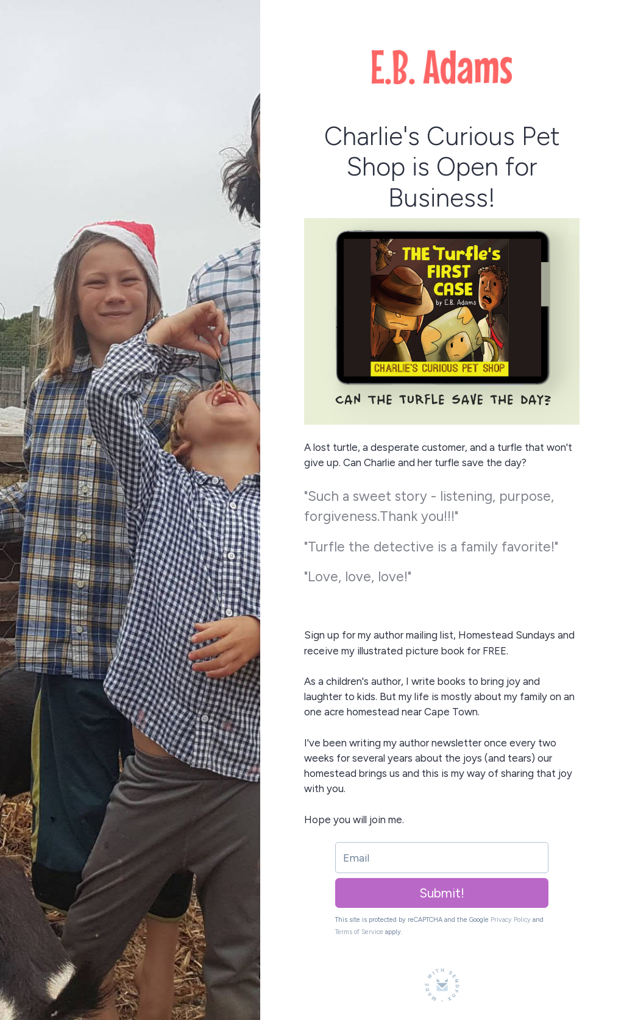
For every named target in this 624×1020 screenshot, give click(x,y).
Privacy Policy (511, 920)
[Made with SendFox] (442, 985)
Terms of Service (359, 932)
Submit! (441, 893)
